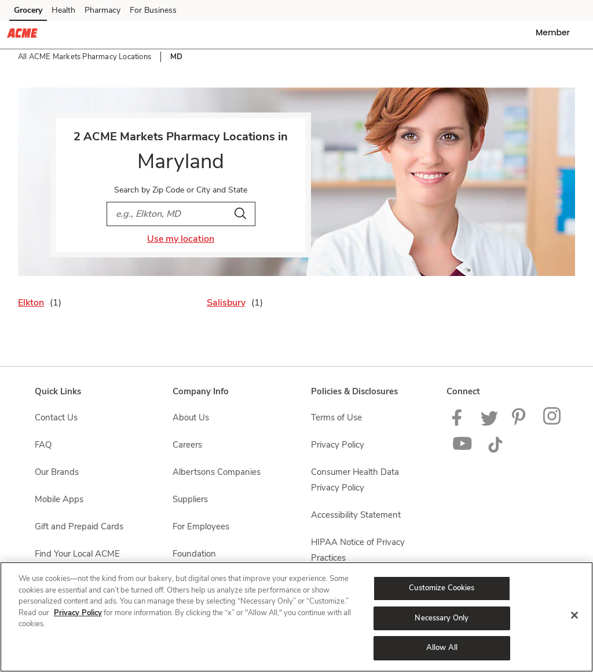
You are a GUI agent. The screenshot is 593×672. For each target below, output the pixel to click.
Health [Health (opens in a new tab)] (63, 10)
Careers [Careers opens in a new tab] (187, 445)
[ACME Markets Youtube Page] (462, 450)
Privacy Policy (78, 613)
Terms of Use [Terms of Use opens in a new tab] (336, 417)
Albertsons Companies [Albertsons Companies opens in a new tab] (217, 472)
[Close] (574, 615)
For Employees (201, 526)
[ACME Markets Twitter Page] (489, 422)
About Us (191, 417)
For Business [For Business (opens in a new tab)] (153, 10)
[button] (555, 32)
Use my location (180, 239)
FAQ (43, 445)
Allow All (441, 647)
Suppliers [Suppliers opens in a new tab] (190, 499)
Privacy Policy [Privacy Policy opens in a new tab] (337, 445)
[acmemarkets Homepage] (22, 34)
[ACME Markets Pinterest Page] (520, 422)
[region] (296, 617)
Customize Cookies (441, 588)
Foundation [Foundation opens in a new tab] (194, 554)
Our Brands (57, 472)
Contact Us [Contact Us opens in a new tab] (56, 417)
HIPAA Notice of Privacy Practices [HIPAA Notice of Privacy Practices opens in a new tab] (358, 550)
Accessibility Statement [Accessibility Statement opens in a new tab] (356, 515)
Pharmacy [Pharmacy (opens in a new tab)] (102, 10)
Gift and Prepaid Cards (79, 526)
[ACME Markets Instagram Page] (552, 422)
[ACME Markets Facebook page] (459, 422)
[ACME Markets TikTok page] (495, 450)
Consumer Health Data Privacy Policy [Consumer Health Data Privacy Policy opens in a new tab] (355, 479)
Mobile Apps (59, 499)
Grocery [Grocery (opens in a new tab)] (28, 10)
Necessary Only (441, 618)
